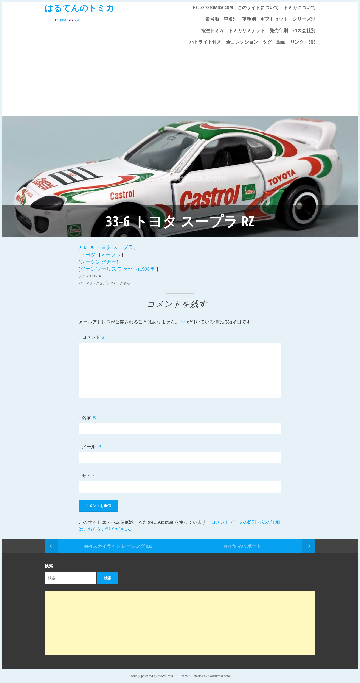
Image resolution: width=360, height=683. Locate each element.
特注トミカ (212, 30)
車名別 (230, 19)
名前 (89, 416)
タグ (267, 42)
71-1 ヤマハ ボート (242, 544)
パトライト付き (205, 42)
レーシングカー (98, 261)
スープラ (111, 254)
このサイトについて (258, 7)
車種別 (249, 19)
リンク (297, 42)
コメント (94, 335)
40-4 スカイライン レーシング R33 (118, 544)
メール (91, 445)
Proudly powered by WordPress (151, 674)
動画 (281, 42)
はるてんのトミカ (79, 8)
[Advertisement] (180, 82)
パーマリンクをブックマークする (104, 281)
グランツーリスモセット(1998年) (118, 267)
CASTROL (94, 274)
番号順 (212, 19)
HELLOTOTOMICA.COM (213, 7)
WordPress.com (219, 674)
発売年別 (279, 30)
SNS (312, 42)
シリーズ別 (303, 19)
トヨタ (88, 254)
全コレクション (242, 42)
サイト (89, 474)
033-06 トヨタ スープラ (107, 247)
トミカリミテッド (246, 30)
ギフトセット (274, 19)
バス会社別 (303, 30)
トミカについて (299, 7)
